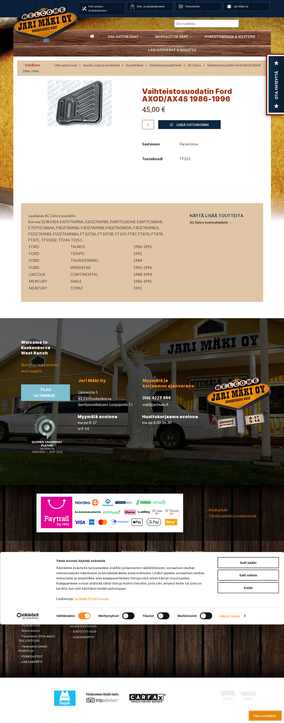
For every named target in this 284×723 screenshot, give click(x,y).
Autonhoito (29, 566)
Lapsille (130, 594)
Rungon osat (81, 594)
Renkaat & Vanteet (86, 588)
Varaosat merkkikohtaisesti (83, 623)
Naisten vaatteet (136, 566)
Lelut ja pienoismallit (191, 566)
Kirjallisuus (29, 577)
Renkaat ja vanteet (34, 588)
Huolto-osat (81, 566)
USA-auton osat (123, 36)
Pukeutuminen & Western (139, 552)
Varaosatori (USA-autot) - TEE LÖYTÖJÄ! (37, 638)
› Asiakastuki (217, 510)
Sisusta (26, 594)
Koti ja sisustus (135, 599)
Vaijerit (78, 605)
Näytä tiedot (230, 715)
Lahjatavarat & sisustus (172, 50)
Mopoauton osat (171, 36)
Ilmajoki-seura (186, 598)
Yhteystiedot (192, 6)
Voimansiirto (30, 625)
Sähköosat (28, 599)
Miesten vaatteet (136, 561)
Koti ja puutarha (186, 561)
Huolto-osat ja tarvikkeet (101, 65)
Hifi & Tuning (82, 577)
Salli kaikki (248, 661)
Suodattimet (134, 65)
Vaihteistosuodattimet (165, 65)
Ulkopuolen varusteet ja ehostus (36, 617)
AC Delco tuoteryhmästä (209, 222)
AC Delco (194, 65)
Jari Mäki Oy (240, 6)
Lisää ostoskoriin (189, 125)
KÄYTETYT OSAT (85, 631)
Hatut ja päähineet (137, 572)
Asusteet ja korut (136, 583)
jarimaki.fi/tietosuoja (92, 697)
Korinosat (28, 583)
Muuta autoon (30, 630)
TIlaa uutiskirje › (45, 392)
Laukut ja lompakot (138, 588)
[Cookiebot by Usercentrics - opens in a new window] (28, 714)
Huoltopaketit (83, 572)
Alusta (25, 561)
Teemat (181, 577)
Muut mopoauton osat (88, 616)
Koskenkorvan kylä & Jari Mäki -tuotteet (193, 590)
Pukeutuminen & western (230, 36)
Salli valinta (248, 674)
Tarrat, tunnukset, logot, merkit (36, 607)
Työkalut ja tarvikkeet (191, 572)
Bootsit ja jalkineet (138, 577)
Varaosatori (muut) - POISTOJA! (33, 648)
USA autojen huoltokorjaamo (97, 8)
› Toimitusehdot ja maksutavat (232, 516)
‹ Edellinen (32, 65)
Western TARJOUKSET (141, 610)
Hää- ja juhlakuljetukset (151, 6)
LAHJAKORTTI (83, 637)
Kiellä (248, 686)
